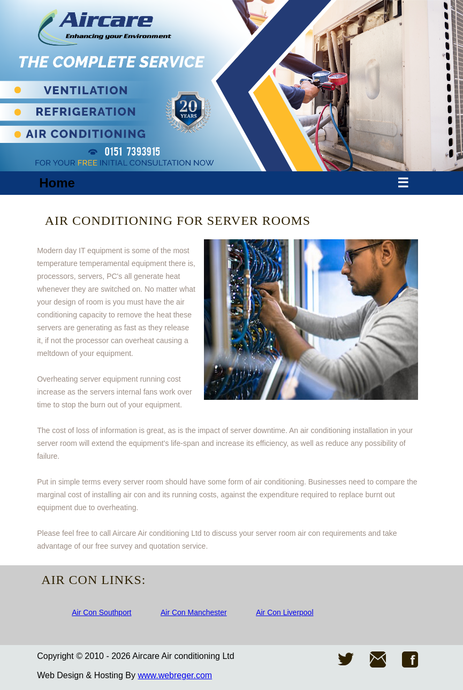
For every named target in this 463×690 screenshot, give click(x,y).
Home (57, 183)
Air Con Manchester (194, 612)
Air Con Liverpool (284, 612)
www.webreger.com (175, 675)
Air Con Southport (101, 612)
